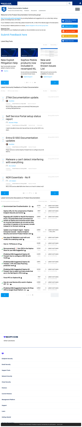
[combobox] (42, 3)
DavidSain (11, 101)
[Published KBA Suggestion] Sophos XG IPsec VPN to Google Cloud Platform (19, 289)
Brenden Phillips (13, 122)
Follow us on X (67, 26)
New (77, 9)
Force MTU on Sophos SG (12, 278)
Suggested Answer (2, 238)
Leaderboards (42, 11)
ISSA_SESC (52, 231)
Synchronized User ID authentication (16, 206)
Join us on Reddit (68, 31)
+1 (9, 284)
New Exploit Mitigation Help (9, 61)
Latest (53, 205)
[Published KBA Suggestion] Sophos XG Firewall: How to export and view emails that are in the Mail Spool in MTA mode (18, 271)
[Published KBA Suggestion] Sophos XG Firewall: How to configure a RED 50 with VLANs (17, 256)
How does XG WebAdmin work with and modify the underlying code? (17, 238)
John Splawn (12, 181)
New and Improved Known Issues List (48, 64)
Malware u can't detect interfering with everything (24, 161)
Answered (2, 206)
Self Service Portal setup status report (23, 118)
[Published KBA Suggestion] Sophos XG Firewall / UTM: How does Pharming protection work (17, 264)
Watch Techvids (68, 41)
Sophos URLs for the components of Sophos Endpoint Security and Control (18, 212)
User (80, 3)
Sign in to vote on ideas (3, 97)
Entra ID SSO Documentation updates (22, 139)
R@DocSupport (28, 77)
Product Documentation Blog (15, 11)
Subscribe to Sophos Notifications (69, 20)
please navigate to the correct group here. (37, 25)
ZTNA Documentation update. (22, 97)
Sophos (6, 71)
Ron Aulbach (12, 166)
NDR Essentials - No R (18, 177)
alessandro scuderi (54, 207)
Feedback (26, 11)
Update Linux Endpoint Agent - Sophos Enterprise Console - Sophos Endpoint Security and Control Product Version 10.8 (17, 232)
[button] (69, 3)
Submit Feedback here (14, 34)
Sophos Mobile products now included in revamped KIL (29, 64)
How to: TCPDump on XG (12, 244)
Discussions (34, 11)
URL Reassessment (69, 36)
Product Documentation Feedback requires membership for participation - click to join (41, 424)
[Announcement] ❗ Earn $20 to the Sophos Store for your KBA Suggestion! (18, 249)
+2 (31, 206)
